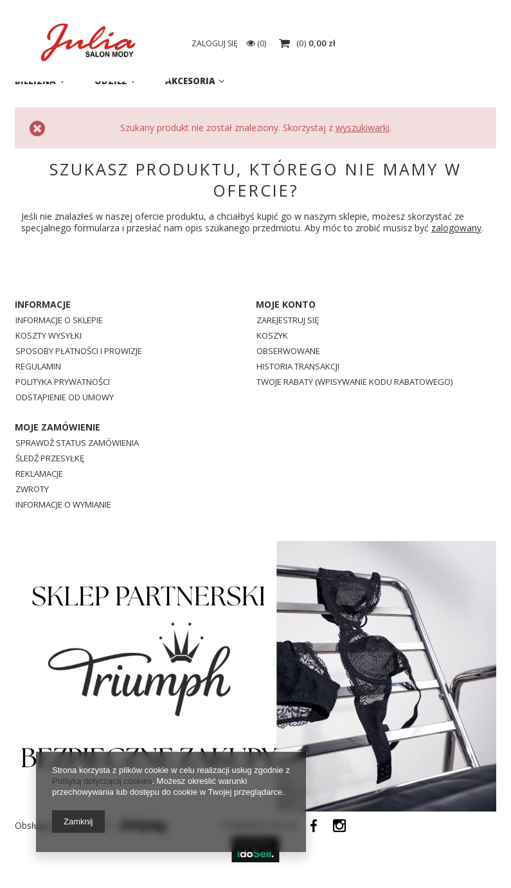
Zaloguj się (376, 43)
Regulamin (38, 367)
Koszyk (272, 336)
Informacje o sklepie (59, 321)
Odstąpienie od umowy (64, 398)
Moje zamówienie (57, 427)
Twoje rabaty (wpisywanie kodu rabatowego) (354, 382)
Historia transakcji (297, 367)
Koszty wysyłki (48, 336)
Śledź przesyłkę (49, 459)
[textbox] (265, 45)
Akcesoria (190, 81)
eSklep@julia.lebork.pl (446, 16)
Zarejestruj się (287, 321)
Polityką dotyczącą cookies (102, 781)
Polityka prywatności (62, 382)
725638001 (330, 16)
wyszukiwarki (363, 127)
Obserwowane (288, 352)
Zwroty (32, 490)
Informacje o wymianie (63, 505)
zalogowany (456, 228)
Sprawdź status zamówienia (77, 443)
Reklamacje (39, 474)
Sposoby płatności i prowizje (78, 352)
